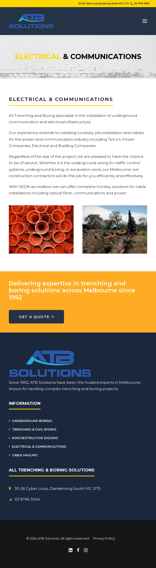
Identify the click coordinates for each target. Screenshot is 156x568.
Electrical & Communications (39, 446)
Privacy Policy (103, 538)
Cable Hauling (25, 455)
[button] (144, 21)
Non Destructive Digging (35, 438)
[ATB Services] (31, 21)
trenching (71, 388)
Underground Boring (32, 421)
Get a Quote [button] (36, 316)
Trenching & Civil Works (34, 429)
